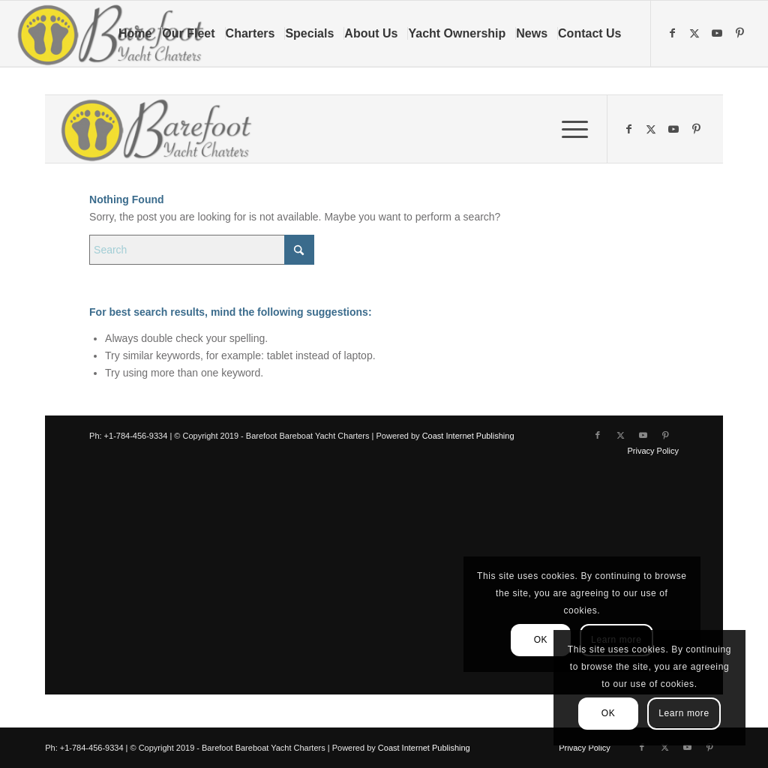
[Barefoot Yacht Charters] (115, 34)
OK (609, 713)
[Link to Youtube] (719, 33)
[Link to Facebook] (674, 33)
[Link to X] (697, 33)
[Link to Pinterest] (741, 33)
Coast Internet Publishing (424, 747)
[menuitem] (139, 34)
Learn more (683, 713)
